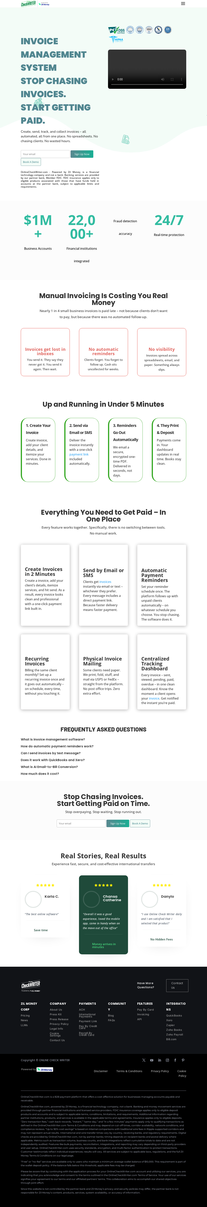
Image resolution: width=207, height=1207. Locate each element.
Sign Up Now (81, 154)
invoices (105, 582)
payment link (79, 454)
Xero (169, 1020)
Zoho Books (174, 1029)
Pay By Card (145, 1009)
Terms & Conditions (129, 1071)
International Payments (87, 1015)
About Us (56, 1009)
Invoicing (143, 1014)
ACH (82, 1009)
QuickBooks (174, 1015)
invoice (154, 698)
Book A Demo (31, 162)
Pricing (25, 1015)
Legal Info (56, 1028)
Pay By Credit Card (88, 1027)
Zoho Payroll (174, 1034)
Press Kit (56, 1014)
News (24, 1020)
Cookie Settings (55, 1034)
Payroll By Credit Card (86, 1034)
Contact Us (177, 985)
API (139, 1019)
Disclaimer (101, 1071)
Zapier (170, 1025)
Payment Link (88, 1021)
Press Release (59, 1019)
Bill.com (171, 1039)
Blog (111, 1015)
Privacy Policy (59, 1023)
